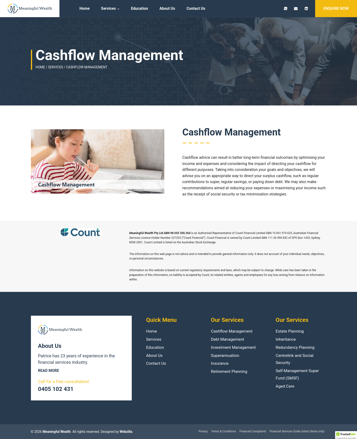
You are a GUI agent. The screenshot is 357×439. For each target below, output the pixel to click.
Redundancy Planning (295, 347)
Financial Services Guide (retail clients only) (296, 431)
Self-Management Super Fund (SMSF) (297, 374)
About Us (167, 8)
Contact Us (195, 8)
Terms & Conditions (223, 431)
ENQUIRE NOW (336, 8)
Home (84, 8)
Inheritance (286, 339)
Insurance (220, 363)
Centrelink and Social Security (294, 359)
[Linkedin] (306, 8)
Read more (48, 370)
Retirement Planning (229, 371)
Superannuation (225, 355)
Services (153, 339)
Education (139, 8)
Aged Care (285, 386)
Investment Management (233, 347)
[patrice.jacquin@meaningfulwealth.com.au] (296, 8)
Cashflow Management (232, 331)
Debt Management (227, 339)
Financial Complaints (253, 431)
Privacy (203, 431)
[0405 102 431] (285, 8)
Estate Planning (290, 331)
